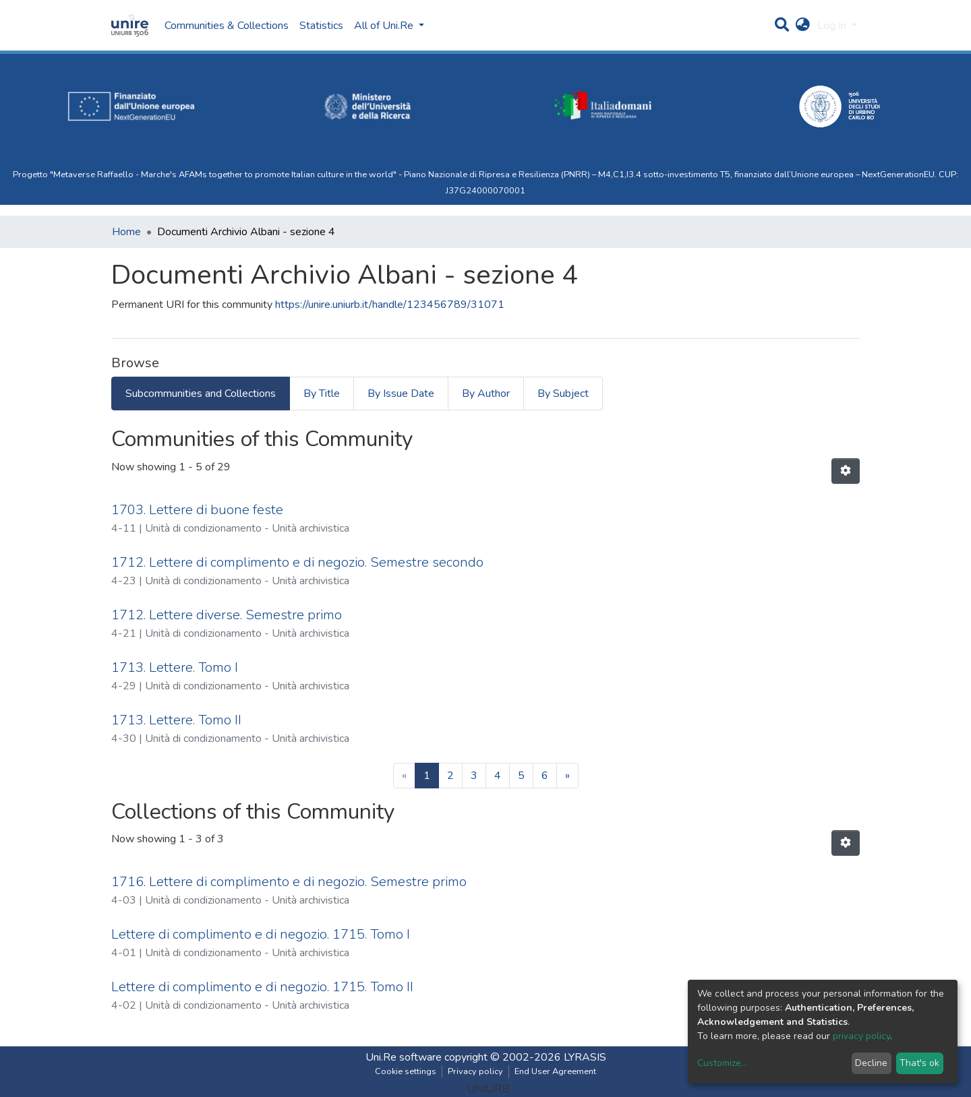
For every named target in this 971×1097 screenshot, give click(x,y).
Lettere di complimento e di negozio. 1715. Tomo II (262, 987)
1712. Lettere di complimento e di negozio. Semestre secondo (297, 562)
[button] (803, 26)
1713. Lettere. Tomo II (176, 720)
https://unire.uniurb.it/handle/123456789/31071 (389, 304)
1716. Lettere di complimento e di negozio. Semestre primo (289, 882)
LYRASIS (585, 1057)
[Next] (567, 775)
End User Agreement (555, 1071)
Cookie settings (405, 1071)
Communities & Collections (227, 25)
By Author (486, 393)
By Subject (563, 393)
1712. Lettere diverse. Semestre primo (226, 615)
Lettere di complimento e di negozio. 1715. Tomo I (260, 934)
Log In (833, 25)
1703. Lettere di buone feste (197, 510)
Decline (871, 1063)
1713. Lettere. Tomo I (174, 667)
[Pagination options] (845, 471)
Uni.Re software (403, 1057)
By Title (321, 393)
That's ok (919, 1063)
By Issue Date (400, 393)
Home (126, 231)
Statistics (321, 25)
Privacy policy (475, 1071)
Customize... (722, 1063)
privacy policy (861, 1036)
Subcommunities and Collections (200, 393)
